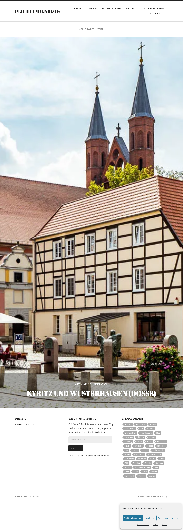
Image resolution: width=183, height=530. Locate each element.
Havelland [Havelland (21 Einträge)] (138, 446)
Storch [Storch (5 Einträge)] (154, 471)
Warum (93, 8)
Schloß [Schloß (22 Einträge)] (128, 467)
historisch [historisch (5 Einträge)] (161, 446)
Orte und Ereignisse (153, 8)
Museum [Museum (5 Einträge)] (142, 459)
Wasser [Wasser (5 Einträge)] (142, 476)
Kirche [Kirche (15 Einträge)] (135, 450)
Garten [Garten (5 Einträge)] (139, 441)
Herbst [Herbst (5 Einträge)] (150, 446)
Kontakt (155, 525)
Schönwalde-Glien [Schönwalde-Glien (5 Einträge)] (142, 467)
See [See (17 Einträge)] (156, 467)
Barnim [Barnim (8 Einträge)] (150, 428)
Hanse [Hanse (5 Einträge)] (149, 441)
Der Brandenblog (37, 11)
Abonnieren (76, 448)
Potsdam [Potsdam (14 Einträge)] (136, 463)
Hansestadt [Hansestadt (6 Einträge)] (161, 441)
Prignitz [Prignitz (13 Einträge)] (148, 463)
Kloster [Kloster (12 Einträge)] (145, 450)
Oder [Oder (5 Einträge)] (162, 459)
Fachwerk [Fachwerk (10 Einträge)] (129, 437)
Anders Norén (156, 496)
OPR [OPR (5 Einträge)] (126, 463)
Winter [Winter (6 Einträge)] (152, 476)
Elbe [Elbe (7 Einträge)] (158, 433)
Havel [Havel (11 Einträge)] (127, 446)
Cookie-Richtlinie (143, 525)
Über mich (78, 8)
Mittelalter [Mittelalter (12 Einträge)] (129, 459)
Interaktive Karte (111, 8)
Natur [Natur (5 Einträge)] (152, 459)
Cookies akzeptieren (132, 518)
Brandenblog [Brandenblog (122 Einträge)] (130, 433)
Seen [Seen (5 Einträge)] (127, 471)
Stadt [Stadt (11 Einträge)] (145, 471)
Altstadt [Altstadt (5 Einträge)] (128, 424)
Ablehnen (150, 518)
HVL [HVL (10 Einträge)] (126, 450)
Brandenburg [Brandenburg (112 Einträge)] (146, 433)
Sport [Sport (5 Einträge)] (136, 471)
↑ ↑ (167, 496)
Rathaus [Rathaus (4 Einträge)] (159, 463)
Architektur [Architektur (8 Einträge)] (141, 424)
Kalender (155, 13)
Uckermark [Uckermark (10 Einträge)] (129, 476)
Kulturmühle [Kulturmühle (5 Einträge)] (158, 450)
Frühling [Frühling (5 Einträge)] (128, 441)
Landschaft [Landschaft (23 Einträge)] (139, 454)
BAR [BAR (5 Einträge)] (141, 428)
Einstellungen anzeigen (168, 518)
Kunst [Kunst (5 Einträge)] (127, 454)
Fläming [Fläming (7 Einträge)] (140, 437)
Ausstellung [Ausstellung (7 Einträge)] (130, 428)
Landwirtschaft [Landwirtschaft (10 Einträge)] (154, 454)
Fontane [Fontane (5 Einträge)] (152, 437)
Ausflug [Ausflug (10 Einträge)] (153, 424)
